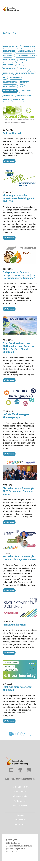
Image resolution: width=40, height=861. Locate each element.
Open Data (7, 55)
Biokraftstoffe (10, 69)
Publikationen (20, 791)
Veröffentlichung (24, 95)
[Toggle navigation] (30, 10)
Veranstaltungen (20, 806)
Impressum (20, 820)
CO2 (4, 78)
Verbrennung (26, 91)
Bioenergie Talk (28, 47)
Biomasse (24, 69)
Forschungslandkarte (20, 787)
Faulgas (22, 60)
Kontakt (20, 815)
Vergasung (8, 95)
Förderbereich (20, 801)
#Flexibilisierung (25, 51)
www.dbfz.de (11, 851)
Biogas (19, 64)
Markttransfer (10, 82)
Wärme (6, 100)
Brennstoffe (21, 73)
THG (21, 86)
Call (32, 73)
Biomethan (8, 73)
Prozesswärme (9, 86)
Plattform (24, 82)
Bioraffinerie (9, 51)
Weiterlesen (9, 161)
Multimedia (8, 64)
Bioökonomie (9, 60)
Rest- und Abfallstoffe (25, 55)
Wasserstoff (18, 100)
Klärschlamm (16, 78)
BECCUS (15, 47)
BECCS (5, 47)
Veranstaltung (9, 91)
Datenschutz (20, 824)
